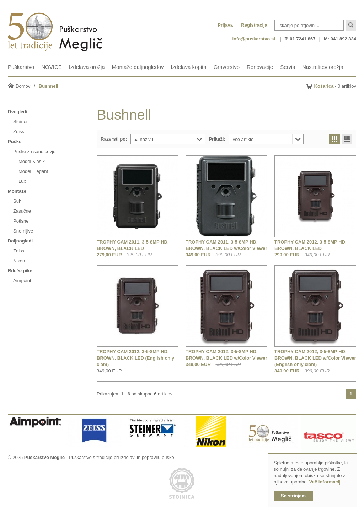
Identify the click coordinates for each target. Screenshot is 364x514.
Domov (23, 86)
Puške (14, 141)
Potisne (20, 221)
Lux (22, 181)
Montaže (17, 191)
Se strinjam (293, 495)
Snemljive (23, 231)
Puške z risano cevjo (34, 151)
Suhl (17, 201)
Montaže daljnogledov (138, 67)
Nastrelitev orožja (322, 67)
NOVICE (51, 67)
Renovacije (260, 67)
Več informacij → (328, 482)
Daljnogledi (20, 241)
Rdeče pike (20, 270)
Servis (287, 67)
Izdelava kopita (189, 67)
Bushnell (48, 86)
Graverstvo (227, 67)
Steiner (20, 121)
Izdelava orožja (87, 67)
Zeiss (18, 131)
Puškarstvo (21, 67)
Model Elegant (33, 171)
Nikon (19, 260)
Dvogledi (17, 111)
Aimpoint (22, 280)
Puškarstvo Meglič (44, 457)
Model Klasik (31, 161)
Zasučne (22, 211)
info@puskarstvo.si (253, 39)
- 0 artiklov (335, 86)
